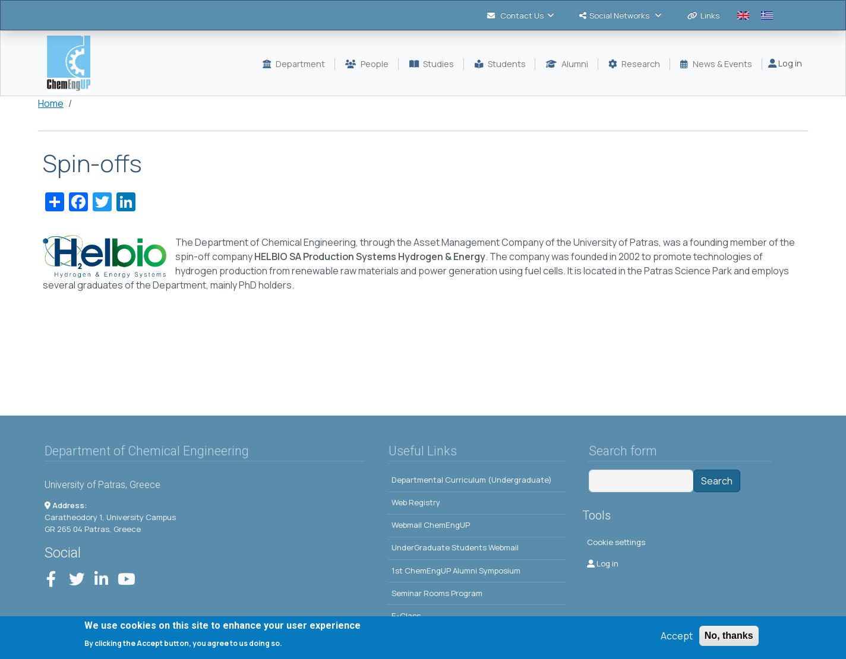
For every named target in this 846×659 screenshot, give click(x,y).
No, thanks (729, 638)
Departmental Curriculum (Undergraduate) (472, 479)
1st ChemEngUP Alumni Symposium (456, 570)
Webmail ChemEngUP (431, 524)
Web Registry (416, 502)
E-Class (406, 615)
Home (51, 103)
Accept (677, 638)
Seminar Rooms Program (437, 593)
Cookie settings (616, 542)
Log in (785, 63)
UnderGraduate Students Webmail (455, 547)
